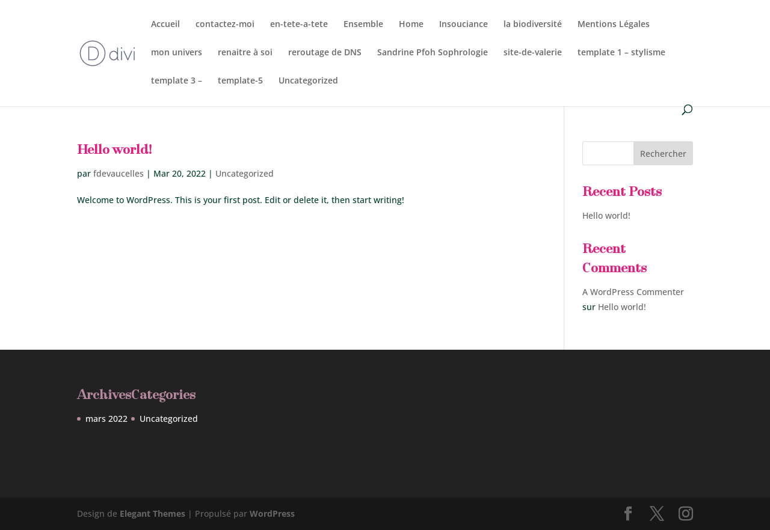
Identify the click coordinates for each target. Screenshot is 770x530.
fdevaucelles (118, 173)
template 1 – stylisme (621, 53)
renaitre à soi (245, 53)
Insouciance (463, 24)
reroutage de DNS (325, 53)
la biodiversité (533, 24)
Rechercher (663, 153)
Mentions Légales (614, 24)
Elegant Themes (152, 513)
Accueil (165, 24)
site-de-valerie (533, 53)
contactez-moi (225, 24)
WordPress (272, 513)
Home (411, 24)
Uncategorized (308, 81)
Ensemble (363, 24)
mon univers (176, 53)
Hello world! (114, 150)
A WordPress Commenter (633, 291)
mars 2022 (106, 418)
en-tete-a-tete (299, 24)
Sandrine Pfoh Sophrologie (432, 53)
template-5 (240, 81)
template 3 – (176, 81)
